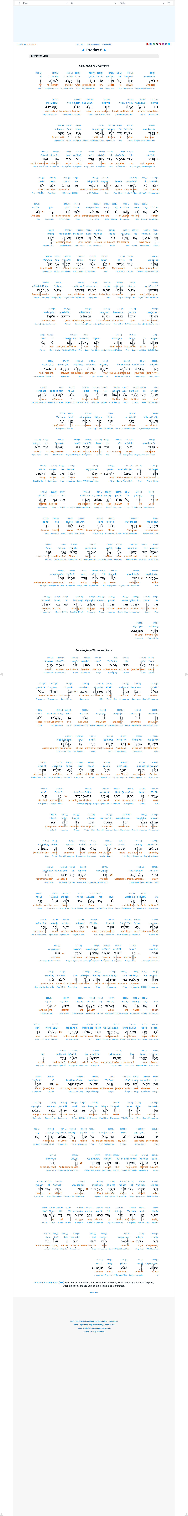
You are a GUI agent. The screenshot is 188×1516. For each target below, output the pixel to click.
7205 (86, 657)
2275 (125, 815)
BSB (25, 44)
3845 (116, 788)
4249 (81, 841)
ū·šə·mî (44, 155)
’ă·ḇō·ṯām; (112, 661)
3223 (41, 684)
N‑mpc (112, 245)
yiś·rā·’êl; (87, 443)
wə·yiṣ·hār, (142, 818)
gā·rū (67, 207)
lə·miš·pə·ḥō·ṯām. (82, 792)
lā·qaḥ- (143, 1054)
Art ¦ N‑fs (135, 402)
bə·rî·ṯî (67, 181)
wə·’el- (91, 155)
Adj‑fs (143, 114)
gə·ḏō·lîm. (65, 312)
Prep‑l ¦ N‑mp (83, 350)
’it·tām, (52, 181)
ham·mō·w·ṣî (123, 364)
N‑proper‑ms (128, 88)
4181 (86, 413)
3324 (143, 815)
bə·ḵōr (75, 661)
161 (137, 710)
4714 (79, 230)
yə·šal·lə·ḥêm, (126, 103)
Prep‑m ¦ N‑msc (152, 481)
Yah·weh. (59, 129)
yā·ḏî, (96, 391)
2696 (136, 684)
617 (143, 1024)
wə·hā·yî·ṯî (117, 338)
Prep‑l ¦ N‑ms (131, 350)
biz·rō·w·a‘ (118, 312)
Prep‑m (120, 298)
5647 (67, 230)
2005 (54, 518)
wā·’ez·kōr (153, 260)
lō (146, 181)
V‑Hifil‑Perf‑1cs (92, 193)
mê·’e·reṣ (153, 626)
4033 (95, 204)
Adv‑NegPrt (143, 193)
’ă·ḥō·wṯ (96, 975)
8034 (43, 151)
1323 (122, 972)
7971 (128, 99)
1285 (66, 178)
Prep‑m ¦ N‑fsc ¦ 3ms (50, 114)
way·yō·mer (149, 76)
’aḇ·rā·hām (120, 155)
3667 (125, 204)
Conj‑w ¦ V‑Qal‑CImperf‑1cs (148, 271)
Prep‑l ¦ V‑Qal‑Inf (38, 193)
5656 (45, 282)
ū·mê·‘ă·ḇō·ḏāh (125, 469)
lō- (146, 548)
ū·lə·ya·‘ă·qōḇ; (151, 417)
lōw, (111, 897)
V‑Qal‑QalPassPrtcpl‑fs (101, 324)
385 (65, 998)
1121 (111, 230)
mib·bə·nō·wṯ (115, 1054)
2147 (154, 945)
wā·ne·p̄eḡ (41, 923)
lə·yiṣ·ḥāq (41, 391)
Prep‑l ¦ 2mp (95, 350)
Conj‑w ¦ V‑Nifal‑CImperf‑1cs (145, 167)
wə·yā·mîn (153, 713)
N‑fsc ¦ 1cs (66, 193)
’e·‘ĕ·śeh (68, 76)
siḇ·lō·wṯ (78, 364)
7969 (52, 815)
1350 (154, 309)
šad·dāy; (55, 155)
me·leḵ (107, 495)
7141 (53, 919)
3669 (58, 710)
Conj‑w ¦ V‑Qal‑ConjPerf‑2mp (65, 350)
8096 (104, 788)
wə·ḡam (105, 181)
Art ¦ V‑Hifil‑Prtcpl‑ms (122, 376)
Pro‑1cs (68, 140)
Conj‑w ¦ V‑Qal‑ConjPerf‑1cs (148, 324)
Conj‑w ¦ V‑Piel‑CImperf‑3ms (145, 140)
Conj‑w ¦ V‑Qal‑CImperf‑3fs (125, 908)
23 (115, 1024)
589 (67, 125)
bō (152, 495)
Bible (20, 44)
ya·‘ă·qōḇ (77, 155)
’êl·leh (151, 661)
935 (49, 361)
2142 (154, 256)
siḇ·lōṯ (107, 286)
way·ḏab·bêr (149, 129)
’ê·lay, (118, 548)
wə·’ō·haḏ (136, 713)
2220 (119, 309)
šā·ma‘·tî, (145, 233)
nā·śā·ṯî (116, 391)
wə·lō (77, 443)
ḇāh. (51, 207)
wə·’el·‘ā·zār (51, 1028)
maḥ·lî (82, 844)
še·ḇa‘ (69, 766)
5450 (106, 282)
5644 (77, 945)
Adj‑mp (67, 324)
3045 (132, 178)
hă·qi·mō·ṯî (92, 181)
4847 (123, 762)
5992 (112, 972)
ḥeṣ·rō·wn (136, 687)
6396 (154, 684)
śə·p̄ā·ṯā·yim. (151, 574)
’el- (120, 76)
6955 (140, 762)
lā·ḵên (104, 260)
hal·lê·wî (154, 870)
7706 (55, 151)
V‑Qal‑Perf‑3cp (64, 219)
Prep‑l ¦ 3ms (153, 908)
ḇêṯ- (127, 661)
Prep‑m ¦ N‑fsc (153, 638)
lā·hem (154, 207)
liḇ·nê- (80, 260)
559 (151, 73)
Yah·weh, (153, 181)
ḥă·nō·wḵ (48, 661)
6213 (68, 73)
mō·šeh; (111, 129)
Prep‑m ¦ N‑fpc (116, 1065)
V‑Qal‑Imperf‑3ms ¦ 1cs (87, 559)
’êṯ (116, 207)
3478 (98, 230)
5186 (105, 309)
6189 (47, 544)
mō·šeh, (110, 76)
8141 (105, 762)
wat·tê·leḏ (130, 897)
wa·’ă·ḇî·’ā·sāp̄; (110, 1028)
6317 (95, 1050)
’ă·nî (69, 129)
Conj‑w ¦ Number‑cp (55, 777)
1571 (104, 178)
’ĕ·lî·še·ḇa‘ (134, 975)
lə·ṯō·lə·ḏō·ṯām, (64, 739)
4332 (106, 945)
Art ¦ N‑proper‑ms (152, 882)
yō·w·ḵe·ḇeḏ (61, 870)
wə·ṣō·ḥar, (101, 713)
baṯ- (125, 975)
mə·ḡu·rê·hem (92, 207)
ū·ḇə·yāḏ (106, 103)
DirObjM (75, 193)
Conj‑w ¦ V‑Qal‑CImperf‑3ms (145, 88)
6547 (54, 73)
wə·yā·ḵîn (118, 713)
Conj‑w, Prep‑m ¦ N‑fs (124, 481)
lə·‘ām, (132, 338)
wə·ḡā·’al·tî (152, 312)
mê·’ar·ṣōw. (51, 103)
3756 (124, 684)
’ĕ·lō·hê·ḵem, (138, 364)
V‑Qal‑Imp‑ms (90, 271)
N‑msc (108, 507)
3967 (41, 762)
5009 (125, 230)
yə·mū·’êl (40, 687)
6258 (99, 73)
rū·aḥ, (138, 469)
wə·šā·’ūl (84, 713)
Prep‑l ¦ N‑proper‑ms (50, 88)
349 (108, 544)
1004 (124, 657)
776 (53, 99)
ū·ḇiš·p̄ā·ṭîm (85, 312)
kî (41, 76)
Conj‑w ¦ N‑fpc (105, 777)
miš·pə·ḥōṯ (98, 687)
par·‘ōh (118, 495)
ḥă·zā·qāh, (87, 103)
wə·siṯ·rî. (77, 949)
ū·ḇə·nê (68, 687)
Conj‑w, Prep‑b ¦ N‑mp (83, 324)
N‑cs (139, 481)
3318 (154, 282)
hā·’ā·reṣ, (133, 391)
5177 (86, 972)
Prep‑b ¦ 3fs (49, 219)
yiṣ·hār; (65, 923)
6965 (93, 178)
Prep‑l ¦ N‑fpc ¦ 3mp (64, 751)
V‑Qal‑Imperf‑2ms (88, 88)
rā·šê (143, 661)
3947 (51, 309)
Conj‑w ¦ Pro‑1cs (60, 559)
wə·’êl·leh (121, 739)
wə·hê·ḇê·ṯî (47, 364)
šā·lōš (53, 818)
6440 (99, 518)
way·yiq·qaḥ (102, 870)
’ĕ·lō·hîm (128, 129)
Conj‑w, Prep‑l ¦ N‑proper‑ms (147, 429)
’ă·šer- (77, 207)
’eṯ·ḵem (58, 286)
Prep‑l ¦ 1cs (141, 350)
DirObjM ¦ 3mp (48, 245)
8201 (87, 309)
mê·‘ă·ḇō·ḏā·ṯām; (40, 286)
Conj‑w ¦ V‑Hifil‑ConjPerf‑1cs (147, 298)
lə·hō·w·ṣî (78, 600)
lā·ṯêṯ (41, 181)
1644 (76, 99)
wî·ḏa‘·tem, (71, 338)
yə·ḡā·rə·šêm (73, 103)
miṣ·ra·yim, (91, 286)
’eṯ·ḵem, (132, 286)
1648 (154, 762)
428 (150, 657)
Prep (119, 88)
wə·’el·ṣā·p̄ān (92, 949)
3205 (130, 893)
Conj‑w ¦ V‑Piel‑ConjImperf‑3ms (78, 507)
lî (145, 338)
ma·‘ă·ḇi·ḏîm (65, 233)
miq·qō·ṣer (153, 469)
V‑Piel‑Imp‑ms (136, 507)
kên (119, 443)
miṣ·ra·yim (78, 233)
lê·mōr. (42, 469)
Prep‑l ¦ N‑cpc (98, 533)
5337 (80, 282)
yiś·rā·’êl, (98, 233)
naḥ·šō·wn (85, 975)
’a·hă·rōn (71, 574)
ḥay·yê (91, 766)
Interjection (55, 533)
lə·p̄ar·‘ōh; (53, 76)
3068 (128, 73)
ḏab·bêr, (138, 495)
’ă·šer (77, 76)
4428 (106, 492)
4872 (110, 73)
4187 (70, 841)
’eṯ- (76, 181)
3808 (143, 178)
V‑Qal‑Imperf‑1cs (66, 88)
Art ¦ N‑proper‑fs (57, 725)
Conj (40, 88)
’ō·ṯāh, (71, 391)
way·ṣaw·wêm (57, 574)
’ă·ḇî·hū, (110, 1001)
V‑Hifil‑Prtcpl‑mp (65, 245)
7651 (67, 762)
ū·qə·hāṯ (141, 766)
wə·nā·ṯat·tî (130, 417)
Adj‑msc (48, 559)
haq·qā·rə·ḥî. (72, 1028)
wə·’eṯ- (80, 897)
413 (117, 73)
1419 (66, 309)
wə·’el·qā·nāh (129, 1028)
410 (67, 151)
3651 (103, 256)
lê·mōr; (69, 521)
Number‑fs (68, 777)
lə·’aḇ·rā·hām (56, 391)
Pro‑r (78, 88)
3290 (78, 151)
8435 (67, 736)
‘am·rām (154, 818)
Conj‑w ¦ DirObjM (77, 908)
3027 (154, 99)
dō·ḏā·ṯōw (48, 870)
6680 (60, 570)
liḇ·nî (117, 792)
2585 (49, 657)
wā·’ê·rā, (151, 155)
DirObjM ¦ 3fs (69, 402)
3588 (37, 73)
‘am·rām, (154, 923)
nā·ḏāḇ (135, 1001)
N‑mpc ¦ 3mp (94, 219)
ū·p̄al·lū (154, 687)
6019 (154, 815)
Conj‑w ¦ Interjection (105, 559)
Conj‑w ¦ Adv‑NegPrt (73, 455)
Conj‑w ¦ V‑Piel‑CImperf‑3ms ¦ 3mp (51, 586)
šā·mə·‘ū (59, 443)
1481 (66, 204)
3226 (154, 710)
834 (76, 73)
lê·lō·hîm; (84, 338)
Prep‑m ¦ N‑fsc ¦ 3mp (41, 298)
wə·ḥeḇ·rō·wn (122, 818)
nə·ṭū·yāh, (105, 312)
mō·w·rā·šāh (85, 417)
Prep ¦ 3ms (77, 140)
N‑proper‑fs (79, 245)
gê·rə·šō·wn (152, 766)
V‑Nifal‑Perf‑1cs (131, 193)
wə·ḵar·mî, (124, 687)
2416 (90, 762)
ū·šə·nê (106, 766)
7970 (58, 762)
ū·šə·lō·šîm (57, 766)
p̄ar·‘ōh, (73, 548)
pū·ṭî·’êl (95, 1054)
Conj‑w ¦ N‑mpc (66, 699)
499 (91, 998)
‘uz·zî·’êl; (117, 949)
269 (96, 972)
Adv (101, 88)
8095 (53, 684)
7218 (141, 657)
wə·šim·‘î (104, 792)
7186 (109, 466)
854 (51, 178)
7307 (137, 466)
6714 (101, 710)
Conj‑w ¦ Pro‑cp (120, 751)
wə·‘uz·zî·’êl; (106, 818)
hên (57, 521)
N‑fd (156, 586)
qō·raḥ (54, 923)
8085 (146, 230)
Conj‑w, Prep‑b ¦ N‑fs (102, 114)
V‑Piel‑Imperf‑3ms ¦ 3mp (124, 114)
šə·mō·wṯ (108, 739)
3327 (101, 151)
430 (128, 125)
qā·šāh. (110, 469)
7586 (84, 710)
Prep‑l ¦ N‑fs (141, 908)
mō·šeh (128, 443)
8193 (154, 570)
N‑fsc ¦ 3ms (49, 882)
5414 (40, 178)
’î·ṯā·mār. (64, 1001)
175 (71, 570)
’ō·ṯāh (110, 417)
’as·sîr (144, 1028)
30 (110, 998)
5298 (42, 919)
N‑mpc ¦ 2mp (139, 376)
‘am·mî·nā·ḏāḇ (109, 975)
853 (74, 178)
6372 (146, 1076)
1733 (48, 867)
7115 (154, 466)
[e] (154, 73)
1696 (151, 125)
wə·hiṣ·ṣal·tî (78, 286)
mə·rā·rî (92, 844)
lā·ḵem (96, 338)
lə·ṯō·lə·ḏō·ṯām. (136, 870)
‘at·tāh (100, 76)
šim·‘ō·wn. (137, 739)
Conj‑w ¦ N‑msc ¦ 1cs (40, 167)
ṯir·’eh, (92, 76)
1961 (117, 335)
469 (95, 945)
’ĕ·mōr (92, 260)
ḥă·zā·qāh (140, 103)
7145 (74, 1024)
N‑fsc (137, 219)
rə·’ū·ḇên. (84, 687)
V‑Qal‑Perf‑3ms (141, 1065)
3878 (78, 736)
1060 (73, 657)
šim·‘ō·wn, (52, 687)
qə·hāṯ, (44, 792)
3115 (62, 867)
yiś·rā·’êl (66, 260)
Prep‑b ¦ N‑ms (66, 167)
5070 (135, 998)
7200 (91, 73)
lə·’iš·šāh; (60, 975)
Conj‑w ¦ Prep (89, 167)
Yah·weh (128, 76)
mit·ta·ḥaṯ (118, 286)
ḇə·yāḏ (154, 103)
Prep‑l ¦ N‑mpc (78, 271)
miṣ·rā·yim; (97, 495)
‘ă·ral (48, 548)
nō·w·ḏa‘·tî (131, 181)
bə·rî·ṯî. (121, 260)
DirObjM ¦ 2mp (130, 298)
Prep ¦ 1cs (117, 559)
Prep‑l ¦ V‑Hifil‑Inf (76, 612)
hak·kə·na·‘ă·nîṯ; (55, 713)
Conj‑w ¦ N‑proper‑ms (150, 699)
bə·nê (112, 233)
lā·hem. (118, 181)
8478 (119, 282)
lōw (156, 897)
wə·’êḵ (109, 548)
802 (142, 893)
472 (135, 972)
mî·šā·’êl (106, 949)
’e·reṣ (136, 207)
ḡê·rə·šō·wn (127, 792)
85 (122, 151)
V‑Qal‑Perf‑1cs (145, 245)
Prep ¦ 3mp (52, 193)
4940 (99, 684)
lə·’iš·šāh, (141, 897)
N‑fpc (108, 298)
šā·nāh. (154, 792)
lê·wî (80, 739)
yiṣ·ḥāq (101, 155)
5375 (115, 387)
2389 (140, 99)
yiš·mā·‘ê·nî (90, 548)
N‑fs (89, 429)
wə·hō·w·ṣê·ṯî (151, 286)
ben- (68, 713)
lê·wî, (80, 766)
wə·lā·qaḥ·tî (49, 312)
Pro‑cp (151, 673)
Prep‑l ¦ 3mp (118, 193)
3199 (119, 710)
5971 (131, 335)
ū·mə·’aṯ (42, 766)
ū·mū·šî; (70, 844)
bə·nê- (54, 495)
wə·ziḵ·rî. (153, 949)
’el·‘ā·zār (91, 1001)
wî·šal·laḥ (85, 495)
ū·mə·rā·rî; (122, 766)
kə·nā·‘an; (124, 207)
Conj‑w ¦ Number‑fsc (38, 777)
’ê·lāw (78, 129)
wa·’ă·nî (62, 548)
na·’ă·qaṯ (125, 233)
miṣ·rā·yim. (63, 364)
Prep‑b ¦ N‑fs (153, 114)
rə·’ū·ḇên (85, 661)
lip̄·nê (100, 521)
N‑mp (130, 140)
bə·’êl (68, 155)
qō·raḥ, (154, 1028)
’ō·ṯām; (50, 233)
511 (132, 1024)
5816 (108, 815)
